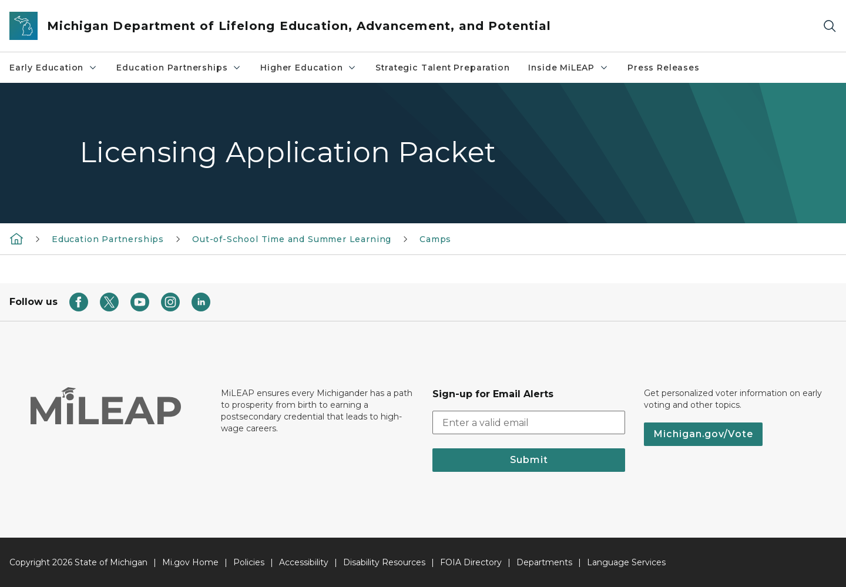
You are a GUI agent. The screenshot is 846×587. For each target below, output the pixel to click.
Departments (544, 562)
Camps (435, 239)
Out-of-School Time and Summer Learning (291, 239)
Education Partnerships (178, 67)
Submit (529, 459)
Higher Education (308, 67)
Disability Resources (384, 562)
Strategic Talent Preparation (442, 67)
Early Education (53, 67)
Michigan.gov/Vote (703, 434)
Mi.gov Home (190, 562)
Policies (248, 562)
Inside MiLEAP (568, 67)
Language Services (626, 562)
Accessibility (303, 562)
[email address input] (528, 422)
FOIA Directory (471, 562)
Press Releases (663, 67)
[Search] (829, 26)
